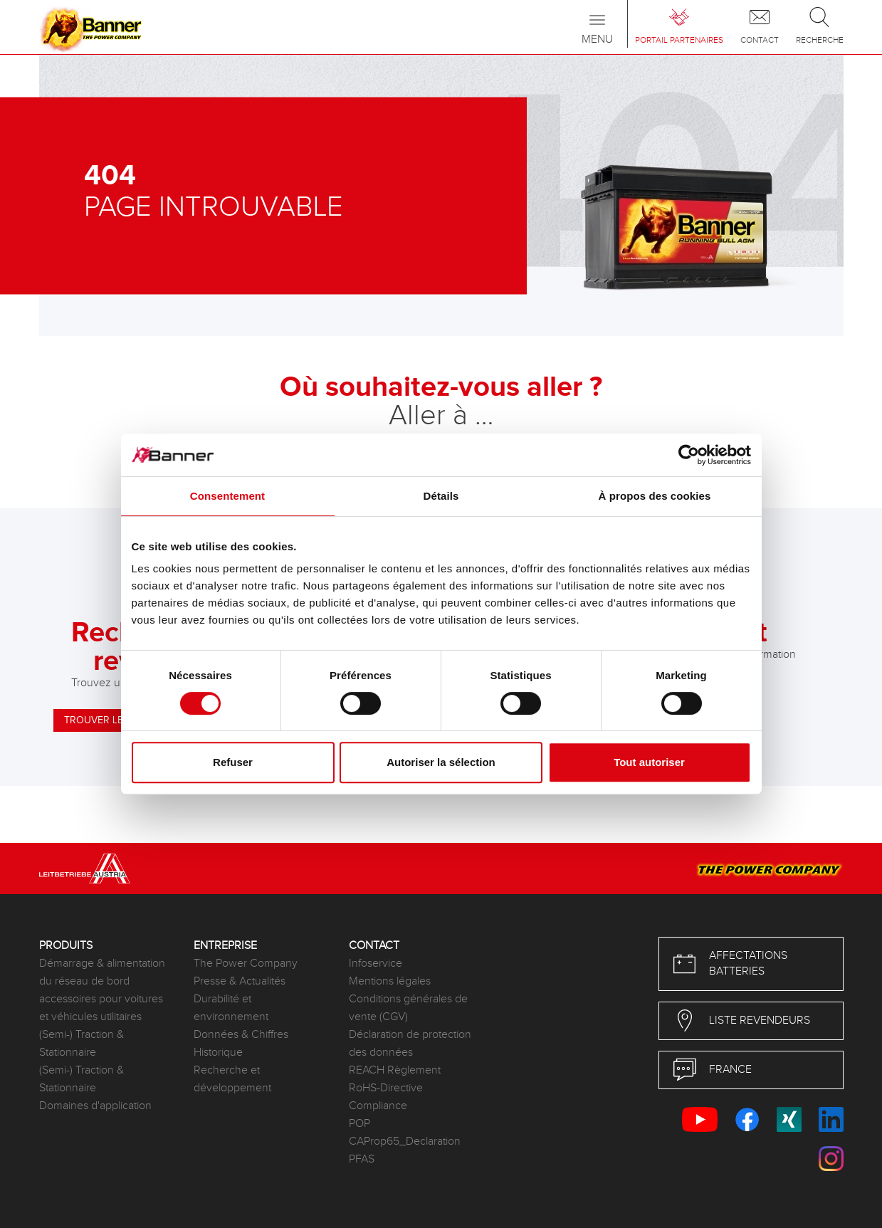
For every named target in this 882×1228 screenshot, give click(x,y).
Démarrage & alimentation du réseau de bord (102, 972)
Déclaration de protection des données (410, 1043)
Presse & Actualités (239, 981)
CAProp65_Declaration (405, 1141)
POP (359, 1123)
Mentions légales (390, 981)
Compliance (378, 1106)
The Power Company (246, 963)
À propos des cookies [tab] (655, 496)
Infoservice (375, 963)
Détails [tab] (441, 496)
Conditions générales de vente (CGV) (408, 1008)
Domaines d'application (95, 1106)
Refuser (233, 762)
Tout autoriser (649, 762)
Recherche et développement (232, 1079)
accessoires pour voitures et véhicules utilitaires (101, 1008)
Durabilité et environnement (231, 1008)
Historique (218, 1052)
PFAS (361, 1159)
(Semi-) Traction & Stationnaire (81, 1043)
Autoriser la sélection (441, 762)
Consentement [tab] (227, 496)
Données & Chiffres (241, 1034)
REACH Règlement (395, 1070)
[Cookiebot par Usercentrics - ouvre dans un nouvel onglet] (688, 455)
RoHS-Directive (386, 1088)
